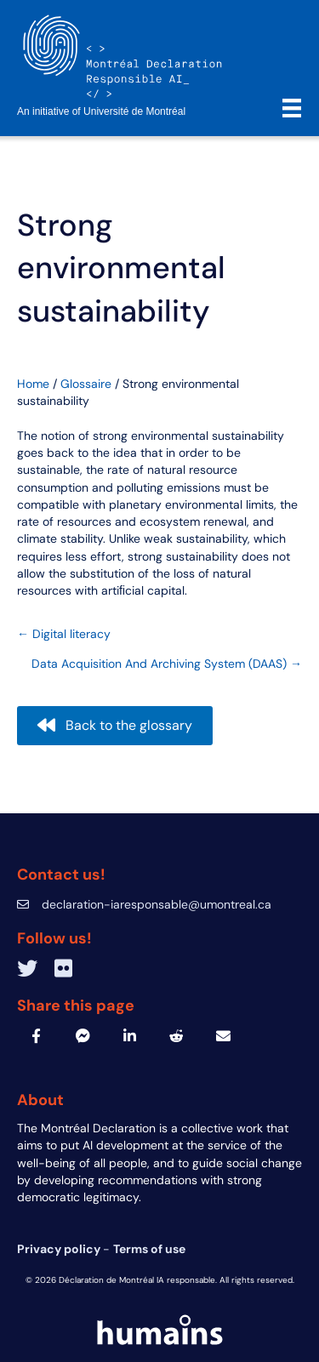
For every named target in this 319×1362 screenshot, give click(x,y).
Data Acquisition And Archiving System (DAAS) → (166, 663)
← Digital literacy (64, 633)
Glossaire (85, 383)
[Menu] (291, 108)
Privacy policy (60, 1249)
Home (33, 383)
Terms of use (149, 1249)
